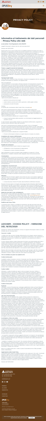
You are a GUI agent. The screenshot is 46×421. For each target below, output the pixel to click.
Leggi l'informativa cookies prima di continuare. (19, 417)
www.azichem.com (6, 379)
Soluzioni (4, 387)
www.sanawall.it (5, 404)
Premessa (4, 385)
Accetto (31, 417)
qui (31, 107)
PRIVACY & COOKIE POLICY (8, 406)
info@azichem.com (6, 378)
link (12, 200)
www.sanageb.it (5, 403)
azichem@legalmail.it (35, 195)
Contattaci (5, 396)
